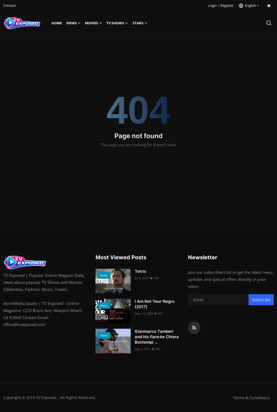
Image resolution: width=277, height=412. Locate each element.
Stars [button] (140, 23)
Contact (9, 5)
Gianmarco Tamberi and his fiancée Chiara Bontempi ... (157, 337)
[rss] (194, 327)
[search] (269, 23)
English (247, 5)
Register (226, 5)
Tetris (140, 271)
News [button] (73, 23)
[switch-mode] (269, 6)
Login (212, 5)
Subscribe (261, 299)
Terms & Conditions (251, 397)
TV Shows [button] (117, 23)
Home (56, 23)
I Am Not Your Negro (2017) (154, 304)
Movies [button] (93, 23)
